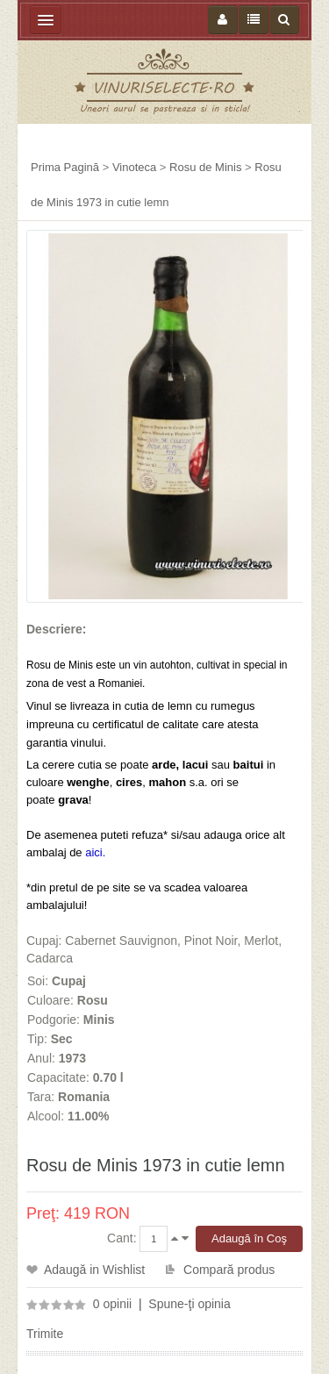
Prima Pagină (65, 167)
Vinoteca (134, 167)
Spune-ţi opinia (189, 1304)
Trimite (44, 1334)
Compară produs (229, 1270)
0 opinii (112, 1304)
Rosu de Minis (205, 167)
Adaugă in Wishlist (94, 1270)
